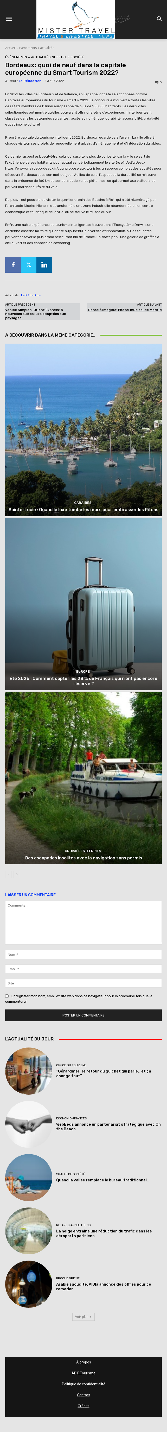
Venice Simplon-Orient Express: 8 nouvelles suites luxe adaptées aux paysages (35, 314)
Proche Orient (68, 1278)
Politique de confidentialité (83, 1384)
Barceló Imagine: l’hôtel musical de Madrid (125, 310)
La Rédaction (30, 81)
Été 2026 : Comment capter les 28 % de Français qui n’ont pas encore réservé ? (83, 681)
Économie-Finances (71, 1118)
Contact (83, 1395)
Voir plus (83, 1317)
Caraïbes (83, 502)
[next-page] (17, 874)
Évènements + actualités (36, 48)
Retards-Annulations (73, 1225)
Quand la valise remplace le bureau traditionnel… (102, 1180)
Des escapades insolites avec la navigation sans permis (83, 857)
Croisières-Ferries (83, 851)
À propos (83, 1362)
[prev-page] (8, 874)
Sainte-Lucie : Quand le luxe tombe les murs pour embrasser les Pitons (83, 509)
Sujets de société (68, 57)
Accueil (10, 48)
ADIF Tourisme (83, 1373)
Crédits (83, 1406)
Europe (83, 671)
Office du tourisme (71, 1065)
